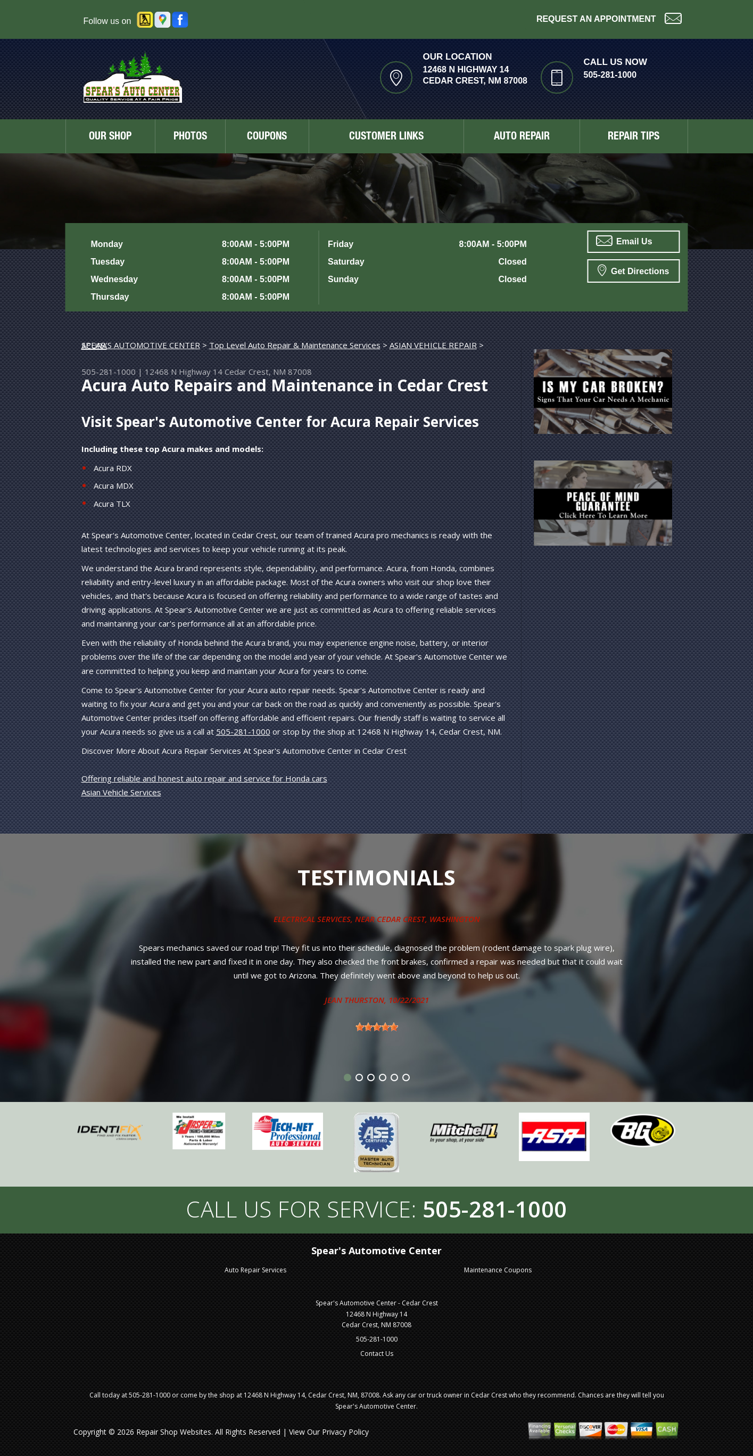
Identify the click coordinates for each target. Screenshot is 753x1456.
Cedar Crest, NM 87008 (268, 371)
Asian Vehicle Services (121, 792)
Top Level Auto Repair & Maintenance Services (294, 345)
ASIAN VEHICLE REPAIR (433, 345)
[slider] (376, 1027)
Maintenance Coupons (498, 1269)
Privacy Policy (345, 1432)
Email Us (624, 240)
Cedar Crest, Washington (428, 919)
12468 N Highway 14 (183, 371)
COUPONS (267, 137)
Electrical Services (312, 919)
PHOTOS (190, 137)
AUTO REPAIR (522, 137)
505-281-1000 (610, 74)
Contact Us (376, 1353)
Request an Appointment (609, 17)
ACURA (94, 345)
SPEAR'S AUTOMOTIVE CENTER (140, 345)
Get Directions (633, 270)
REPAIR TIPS (633, 137)
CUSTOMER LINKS (386, 137)
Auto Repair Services (255, 1269)
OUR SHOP (110, 137)
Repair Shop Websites (173, 1432)
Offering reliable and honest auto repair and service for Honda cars (204, 778)
